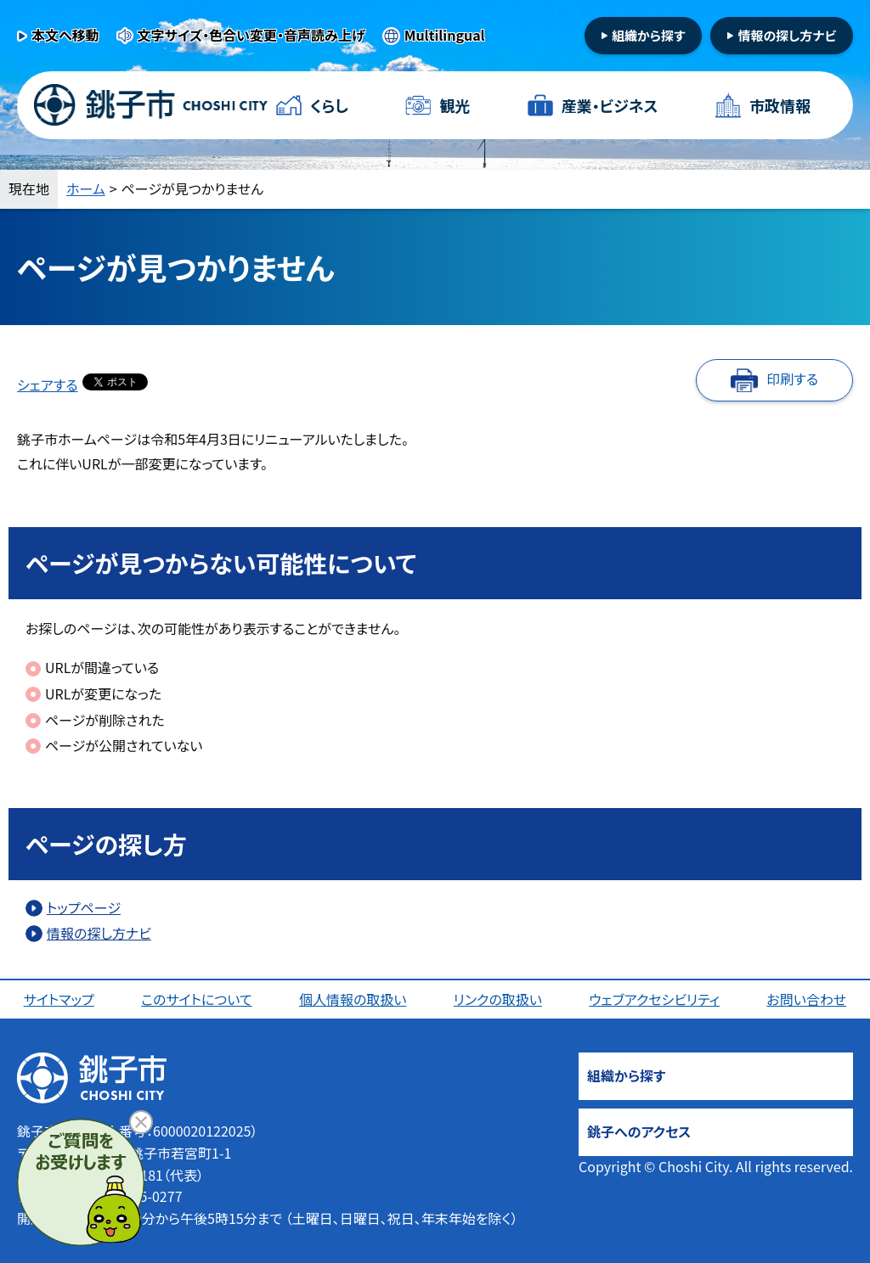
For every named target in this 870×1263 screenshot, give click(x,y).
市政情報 (780, 105)
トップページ (84, 907)
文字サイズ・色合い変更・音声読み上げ (251, 35)
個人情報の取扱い (353, 999)
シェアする (47, 384)
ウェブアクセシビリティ (654, 999)
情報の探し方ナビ (786, 35)
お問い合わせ (806, 999)
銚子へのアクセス (639, 1131)
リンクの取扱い (498, 999)
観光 (454, 105)
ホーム (85, 188)
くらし (329, 105)
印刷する (792, 378)
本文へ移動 (65, 35)
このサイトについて (196, 999)
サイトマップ (59, 999)
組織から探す (649, 35)
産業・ (610, 105)
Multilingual (444, 35)
